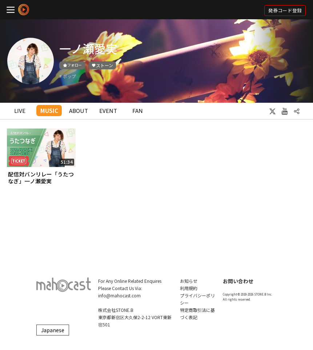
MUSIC (49, 110)
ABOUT (78, 110)
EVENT (108, 110)
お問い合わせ (238, 281)
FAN (137, 110)
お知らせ (188, 281)
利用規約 (188, 288)
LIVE (19, 110)
